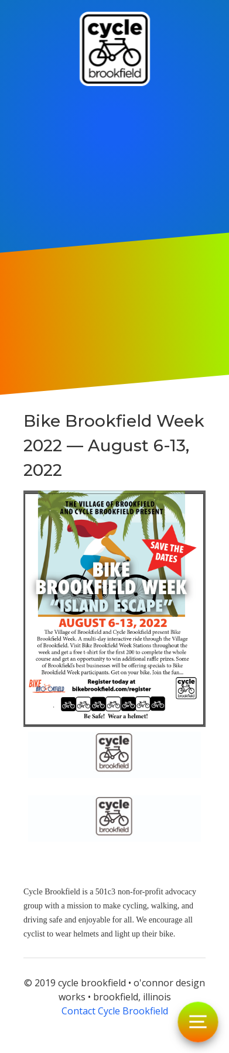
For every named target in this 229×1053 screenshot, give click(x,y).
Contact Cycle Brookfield (114, 1010)
